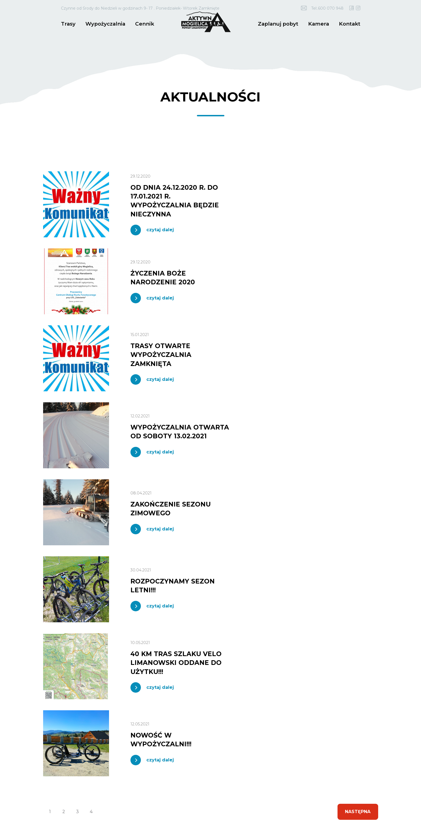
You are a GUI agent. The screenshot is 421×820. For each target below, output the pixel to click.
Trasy (68, 24)
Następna (357, 504)
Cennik (141, 24)
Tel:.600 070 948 (327, 8)
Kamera (320, 24)
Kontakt (350, 24)
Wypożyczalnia (104, 24)
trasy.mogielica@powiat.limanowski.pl (88, 667)
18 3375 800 (91, 657)
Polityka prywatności (181, 792)
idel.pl (73, 796)
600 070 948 (65, 657)
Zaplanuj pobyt (281, 24)
